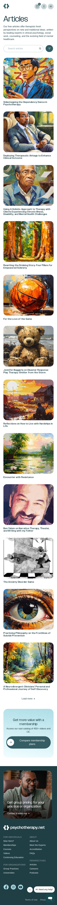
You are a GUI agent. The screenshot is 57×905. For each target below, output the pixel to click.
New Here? (8, 841)
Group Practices (11, 869)
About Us (34, 841)
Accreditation (36, 849)
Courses (7, 849)
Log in (44, 6)
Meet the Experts (38, 845)
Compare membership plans (32, 742)
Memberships (9, 845)
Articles (33, 864)
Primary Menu (51, 6)
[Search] (40, 48)
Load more (27, 698)
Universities (8, 873)
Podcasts (34, 873)
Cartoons (34, 869)
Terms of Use (31, 900)
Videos (6, 853)
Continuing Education (13, 857)
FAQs (32, 853)
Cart (37, 6)
